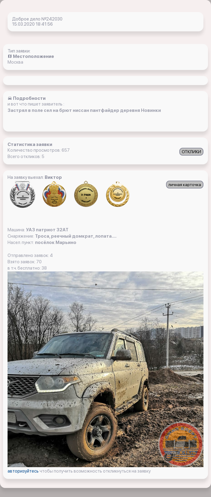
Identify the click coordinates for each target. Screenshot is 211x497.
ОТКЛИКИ (191, 151)
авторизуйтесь (24, 471)
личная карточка (184, 184)
